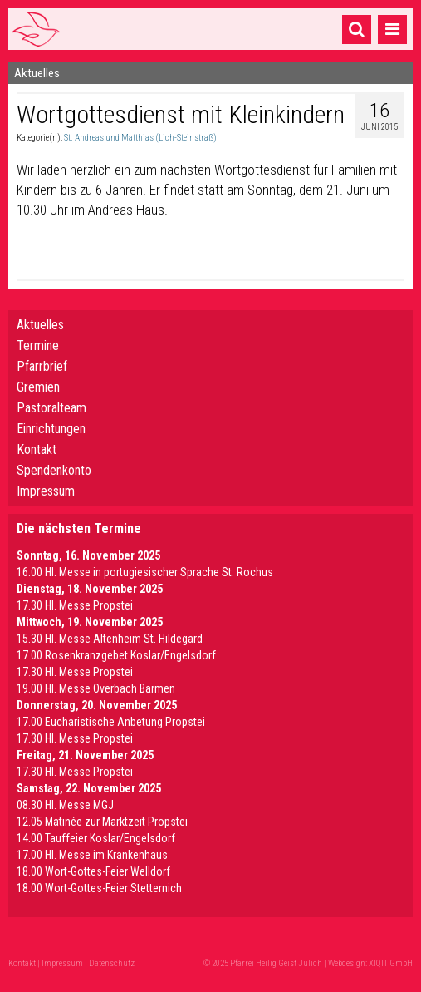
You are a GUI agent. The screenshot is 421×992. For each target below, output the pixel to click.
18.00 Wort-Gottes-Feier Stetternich (99, 888)
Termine (38, 345)
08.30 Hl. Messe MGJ (65, 805)
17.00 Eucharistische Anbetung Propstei (111, 721)
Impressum (46, 491)
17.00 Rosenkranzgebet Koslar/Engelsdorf (116, 655)
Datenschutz (112, 963)
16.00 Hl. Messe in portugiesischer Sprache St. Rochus (145, 572)
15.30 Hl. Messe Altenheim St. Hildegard (110, 638)
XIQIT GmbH (391, 963)
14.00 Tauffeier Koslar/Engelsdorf (96, 838)
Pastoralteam (51, 408)
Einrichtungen (51, 429)
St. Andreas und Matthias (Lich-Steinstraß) (140, 137)
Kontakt (36, 449)
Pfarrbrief (42, 366)
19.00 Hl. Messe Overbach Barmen (96, 688)
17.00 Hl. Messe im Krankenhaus (92, 854)
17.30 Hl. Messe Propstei (75, 605)
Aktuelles (40, 325)
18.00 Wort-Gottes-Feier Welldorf (93, 871)
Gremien (38, 387)
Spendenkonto (54, 470)
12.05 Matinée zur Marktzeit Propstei (102, 821)
